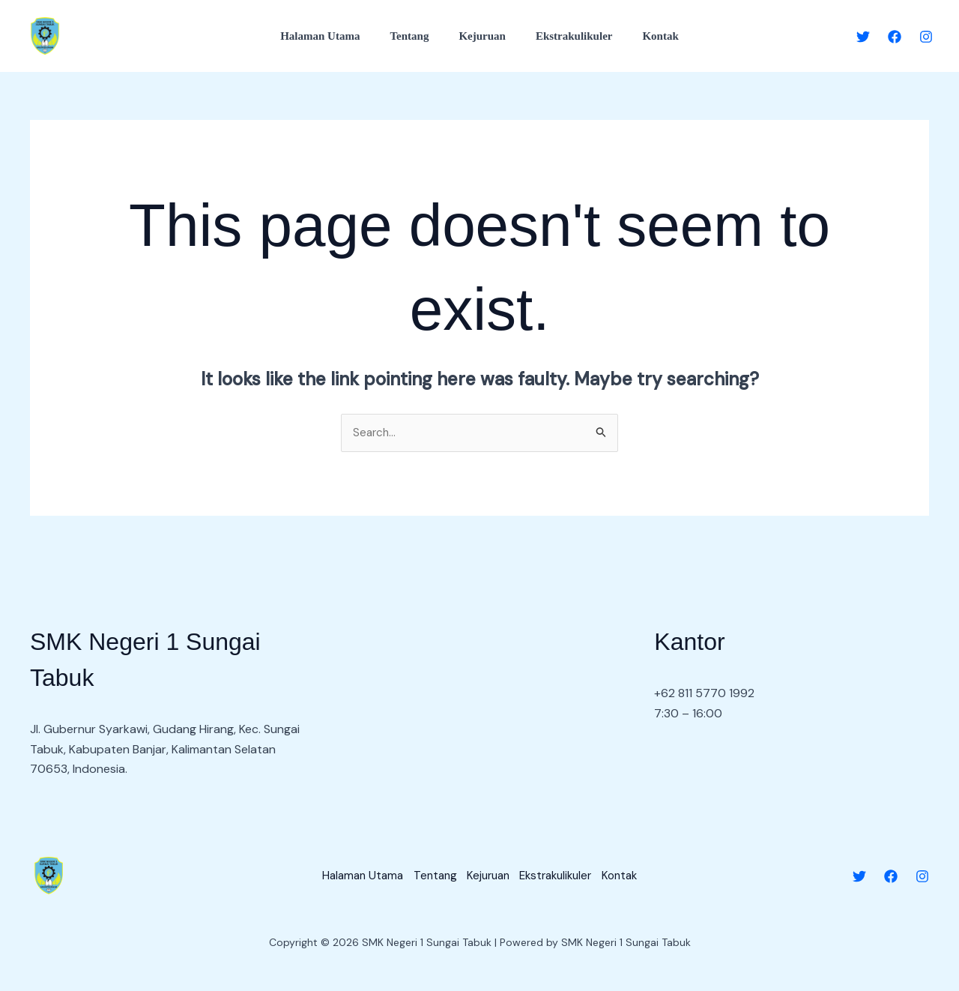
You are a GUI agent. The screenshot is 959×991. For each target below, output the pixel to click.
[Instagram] (926, 36)
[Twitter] (863, 36)
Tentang (416, 36)
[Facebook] (894, 36)
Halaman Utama (335, 36)
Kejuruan (482, 36)
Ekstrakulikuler (566, 36)
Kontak (645, 36)
